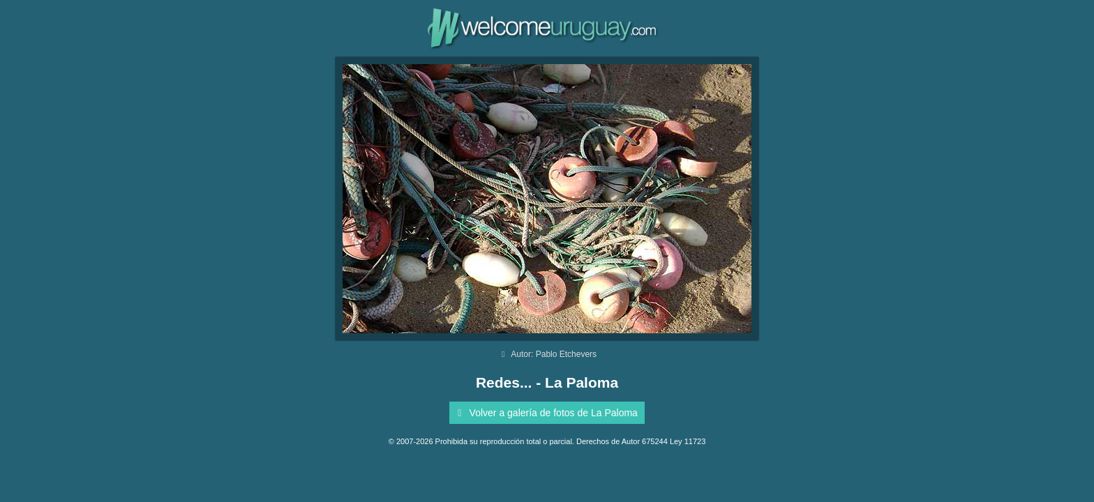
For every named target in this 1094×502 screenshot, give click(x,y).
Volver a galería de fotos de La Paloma (545, 412)
